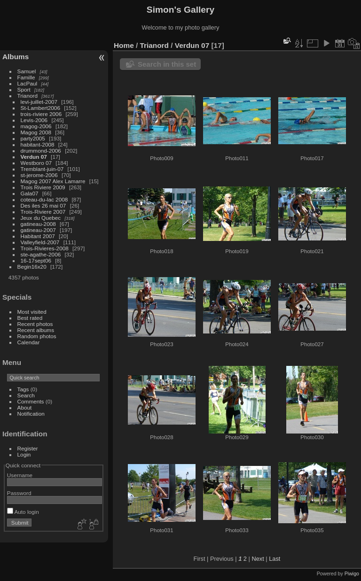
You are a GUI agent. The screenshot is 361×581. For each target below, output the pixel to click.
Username (19, 475)
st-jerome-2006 (39, 175)
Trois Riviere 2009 (43, 187)
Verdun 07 (34, 157)
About (24, 407)
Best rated (30, 318)
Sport (24, 89)
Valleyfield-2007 (40, 242)
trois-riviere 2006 (41, 114)
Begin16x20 (32, 266)
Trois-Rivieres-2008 (45, 248)
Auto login (23, 512)
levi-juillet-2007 (39, 102)
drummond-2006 (41, 150)
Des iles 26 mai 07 (43, 205)
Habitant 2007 (38, 236)
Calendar (28, 342)
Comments (30, 401)
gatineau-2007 (38, 230)
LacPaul (27, 83)
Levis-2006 (34, 120)
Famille (26, 77)
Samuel (26, 71)
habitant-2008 (38, 144)
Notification (31, 414)
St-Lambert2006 (40, 108)
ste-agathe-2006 (41, 254)
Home (124, 45)
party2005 (33, 138)
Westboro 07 (36, 163)
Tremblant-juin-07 (42, 169)
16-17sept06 (36, 260)
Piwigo (352, 573)
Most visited (32, 312)
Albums (15, 57)
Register (27, 448)
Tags (23, 389)
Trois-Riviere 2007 (43, 212)
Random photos (36, 336)
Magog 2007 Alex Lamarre (53, 181)
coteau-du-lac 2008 (44, 199)
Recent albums (35, 330)
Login (24, 454)
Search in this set (167, 64)
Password (19, 493)
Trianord (27, 96)
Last (274, 558)
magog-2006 (36, 126)
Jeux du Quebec (41, 218)
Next (257, 558)
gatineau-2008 (38, 224)
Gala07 (30, 193)
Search (26, 395)
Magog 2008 (36, 132)
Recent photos (35, 324)
